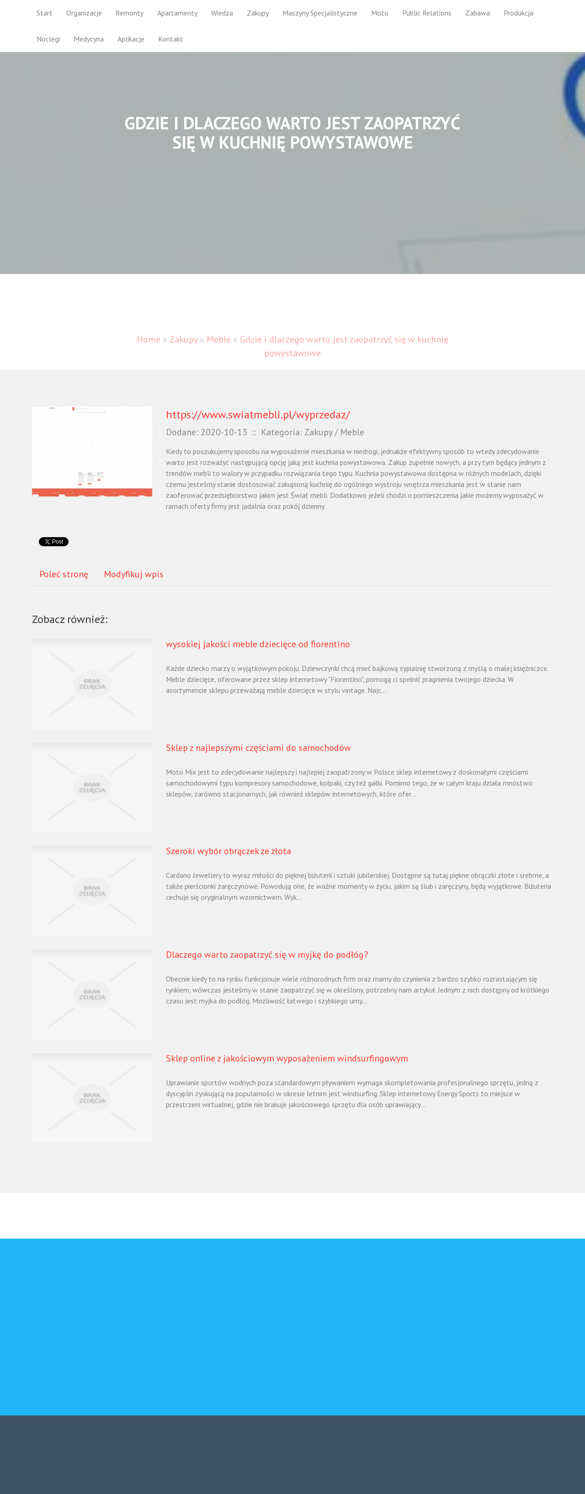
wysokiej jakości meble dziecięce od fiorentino (258, 644)
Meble (219, 348)
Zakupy (183, 348)
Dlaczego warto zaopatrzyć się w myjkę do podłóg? (267, 955)
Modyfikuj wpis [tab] (134, 574)
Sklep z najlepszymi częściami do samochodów (258, 748)
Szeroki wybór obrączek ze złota (228, 851)
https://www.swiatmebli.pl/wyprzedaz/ (258, 414)
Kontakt (170, 38)
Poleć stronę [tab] (63, 574)
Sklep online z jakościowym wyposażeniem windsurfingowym (287, 1058)
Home (148, 348)
